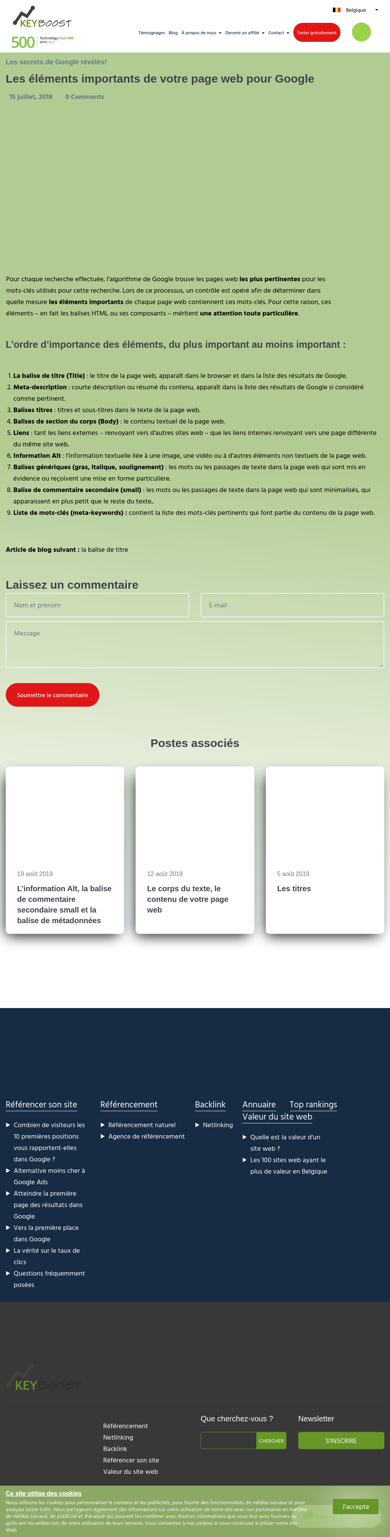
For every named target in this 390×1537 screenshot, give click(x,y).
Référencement (129, 1104)
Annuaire (259, 1104)
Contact (276, 32)
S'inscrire (341, 1440)
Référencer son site (41, 1104)
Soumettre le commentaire (52, 694)
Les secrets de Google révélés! (56, 62)
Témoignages (152, 32)
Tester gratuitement (317, 32)
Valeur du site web (277, 1116)
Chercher (271, 1441)
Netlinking (218, 1125)
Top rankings (313, 1104)
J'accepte (355, 1506)
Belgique (356, 10)
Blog (173, 32)
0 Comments (85, 96)
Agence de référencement (147, 1136)
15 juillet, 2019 (32, 96)
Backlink (210, 1104)
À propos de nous (198, 32)
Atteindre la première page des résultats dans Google (48, 1204)
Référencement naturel (142, 1125)
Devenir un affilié (242, 32)
